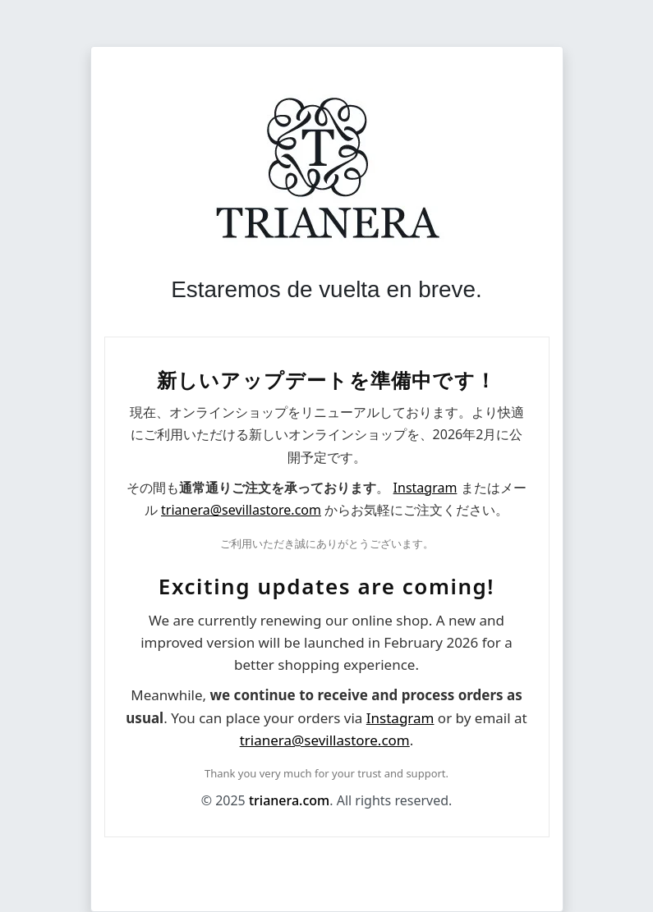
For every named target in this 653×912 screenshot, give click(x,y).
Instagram (425, 488)
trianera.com (289, 800)
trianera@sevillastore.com (241, 510)
